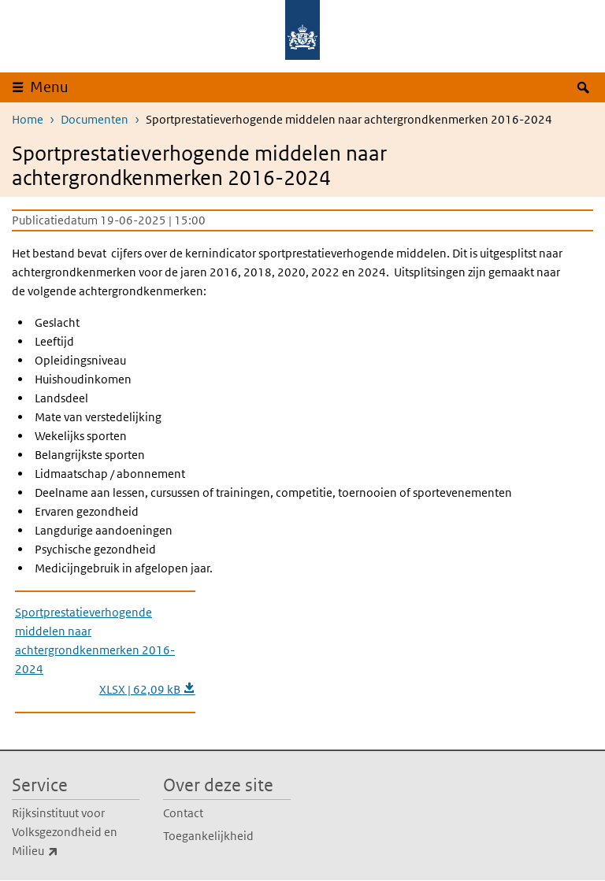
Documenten (94, 119)
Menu (49, 87)
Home (27, 119)
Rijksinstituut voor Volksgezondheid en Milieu (70, 833)
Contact (183, 812)
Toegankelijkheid (208, 835)
